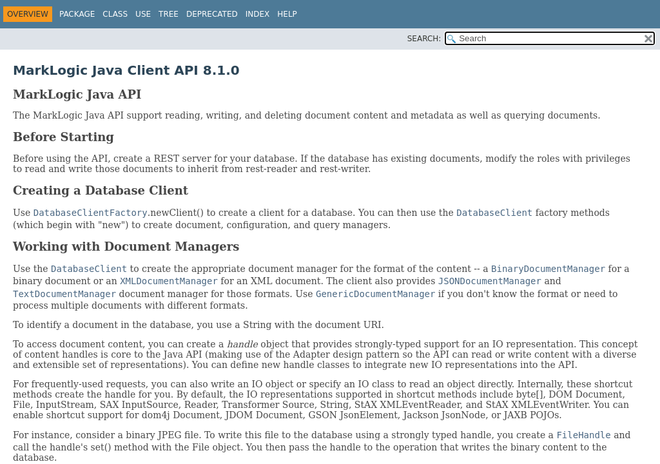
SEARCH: (424, 38)
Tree (169, 14)
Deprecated (212, 14)
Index (258, 14)
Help (287, 14)
